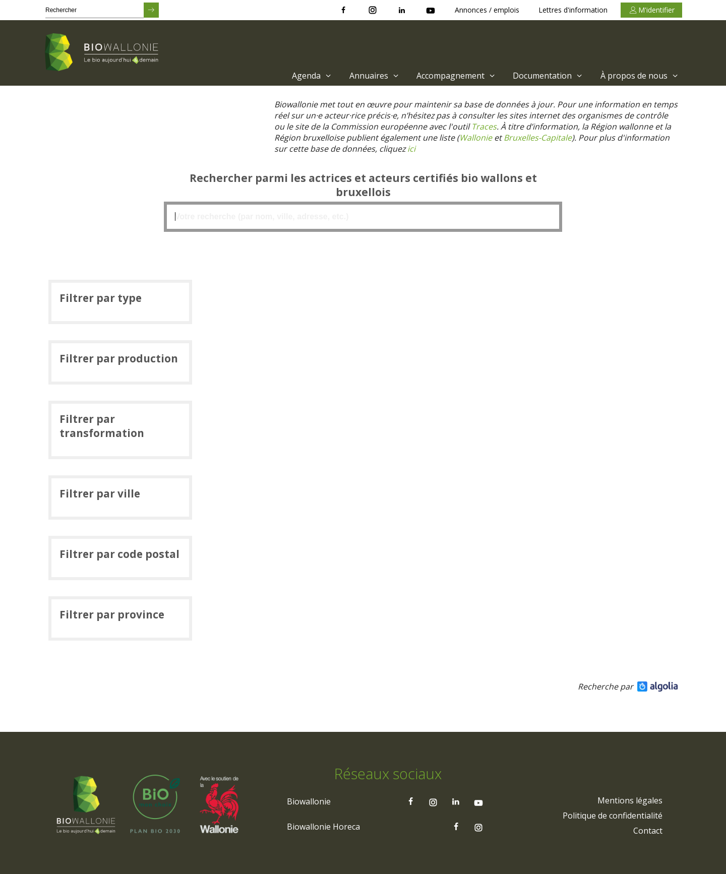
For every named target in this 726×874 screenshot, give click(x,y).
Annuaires (375, 75)
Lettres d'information (573, 10)
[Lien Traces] (484, 126)
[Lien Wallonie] (475, 137)
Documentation (549, 75)
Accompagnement (457, 75)
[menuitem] (310, 76)
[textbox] (363, 217)
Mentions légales (629, 800)
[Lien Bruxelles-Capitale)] (538, 137)
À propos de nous (640, 75)
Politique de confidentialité (612, 816)
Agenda (313, 75)
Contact (647, 831)
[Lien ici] (412, 148)
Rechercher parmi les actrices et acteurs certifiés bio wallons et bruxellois (362, 185)
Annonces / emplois (487, 10)
